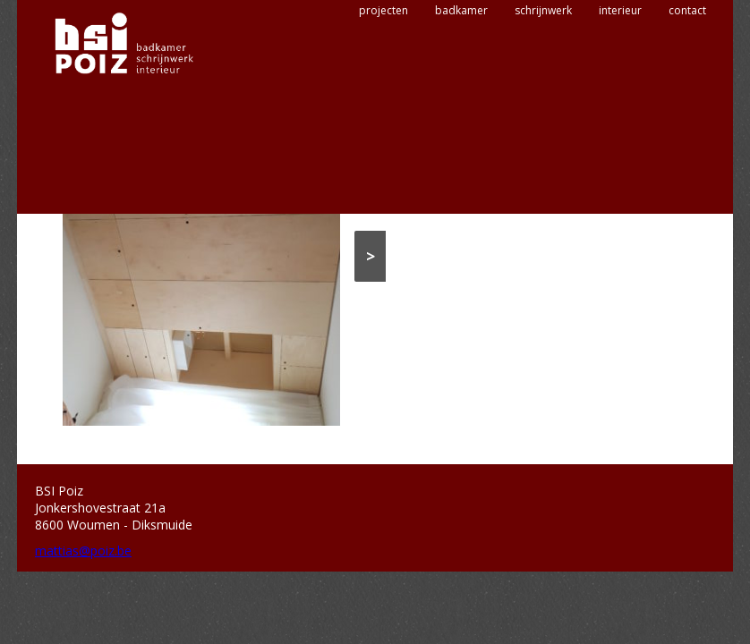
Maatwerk (542, 201)
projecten (383, 69)
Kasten (498, 201)
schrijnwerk (543, 69)
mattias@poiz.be (83, 550)
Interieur (455, 201)
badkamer (461, 69)
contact (687, 69)
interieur (620, 69)
